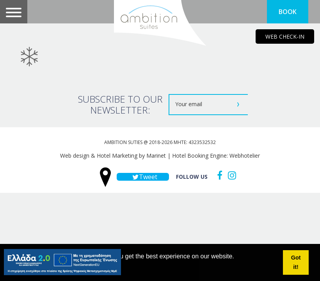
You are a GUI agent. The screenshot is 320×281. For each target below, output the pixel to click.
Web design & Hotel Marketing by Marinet (113, 155)
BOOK (288, 11)
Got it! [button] (296, 262)
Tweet (142, 177)
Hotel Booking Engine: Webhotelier (216, 155)
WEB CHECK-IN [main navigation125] (284, 36)
